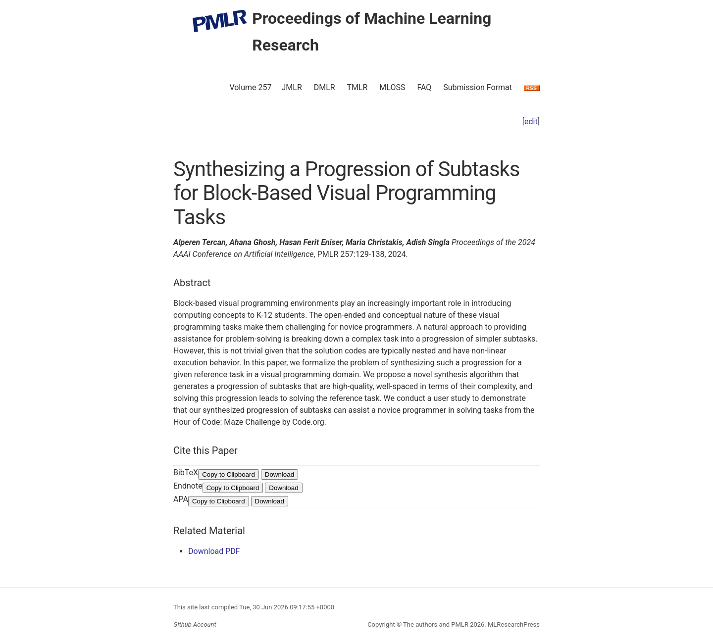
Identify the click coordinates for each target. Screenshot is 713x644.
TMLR (357, 87)
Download (279, 474)
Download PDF (214, 551)
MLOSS (392, 87)
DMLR (324, 87)
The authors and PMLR (435, 624)
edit (531, 121)
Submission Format (477, 87)
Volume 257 (250, 87)
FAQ (424, 87)
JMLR (292, 87)
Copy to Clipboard (228, 474)
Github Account (194, 624)
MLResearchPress (513, 624)
